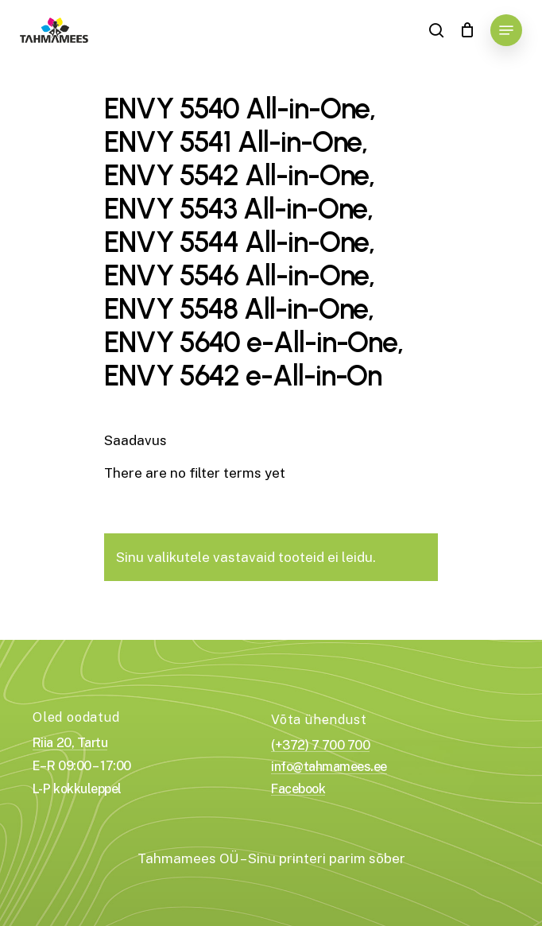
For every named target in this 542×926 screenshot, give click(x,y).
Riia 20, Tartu (70, 743)
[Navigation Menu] (506, 30)
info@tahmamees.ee (329, 767)
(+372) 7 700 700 (320, 745)
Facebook (298, 789)
